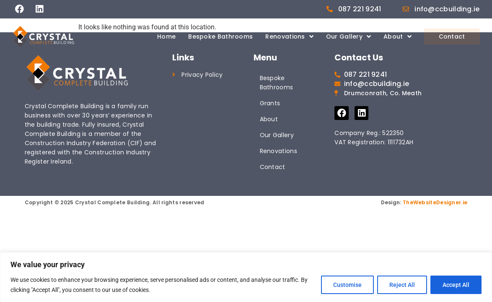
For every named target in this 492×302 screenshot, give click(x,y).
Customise (347, 284)
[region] (246, 277)
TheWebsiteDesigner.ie (435, 202)
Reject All (402, 284)
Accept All (456, 284)
